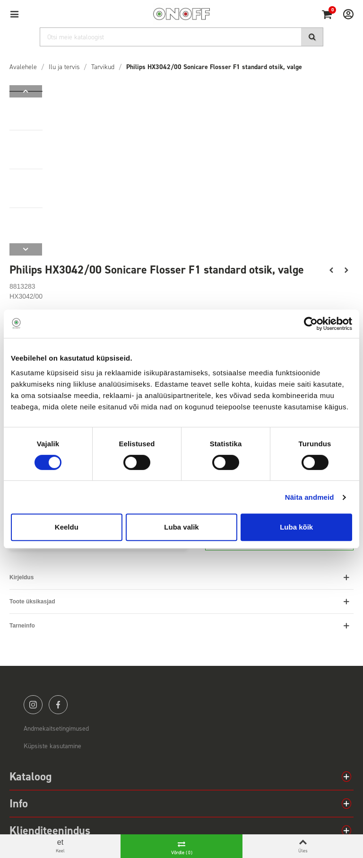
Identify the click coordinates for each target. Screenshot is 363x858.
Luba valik (181, 527)
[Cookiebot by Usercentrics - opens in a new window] (310, 324)
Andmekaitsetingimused (56, 728)
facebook (58, 704)
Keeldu (66, 527)
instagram (33, 704)
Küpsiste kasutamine (52, 746)
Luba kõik (296, 527)
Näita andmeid (309, 497)
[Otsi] (181, 37)
